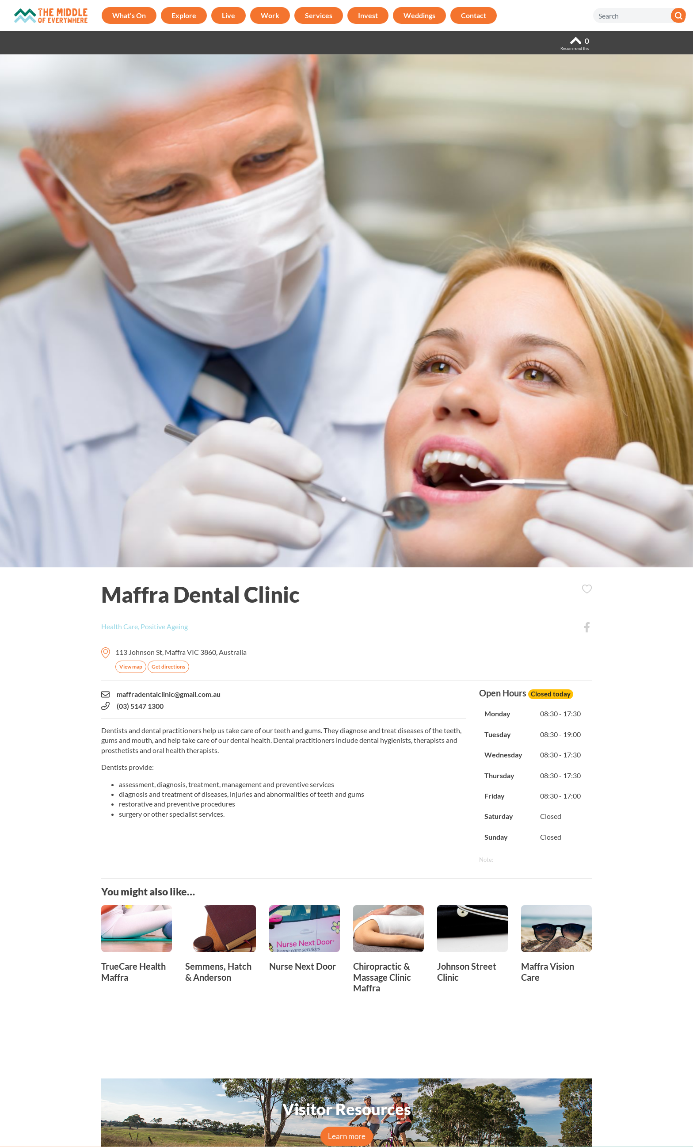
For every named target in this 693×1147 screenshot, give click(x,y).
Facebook (587, 627)
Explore (183, 15)
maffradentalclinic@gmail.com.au (161, 694)
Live (228, 15)
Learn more (347, 1136)
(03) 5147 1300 (132, 706)
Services (318, 15)
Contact (473, 15)
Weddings (419, 15)
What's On (129, 15)
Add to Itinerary (587, 589)
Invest (368, 15)
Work (270, 15)
